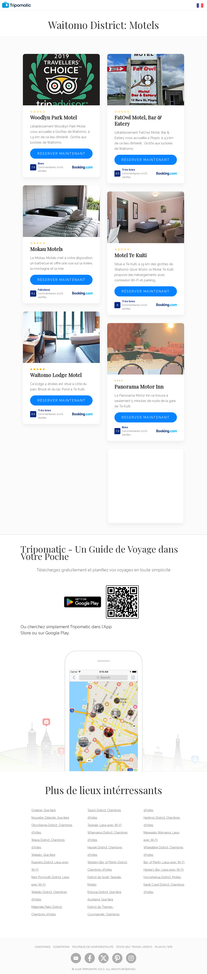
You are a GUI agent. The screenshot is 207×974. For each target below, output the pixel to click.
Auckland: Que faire (100, 896)
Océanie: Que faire (43, 807)
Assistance (43, 943)
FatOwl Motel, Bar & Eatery (138, 119)
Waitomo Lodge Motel (56, 372)
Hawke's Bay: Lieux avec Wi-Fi (163, 866)
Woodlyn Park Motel (54, 116)
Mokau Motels (47, 247)
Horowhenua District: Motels (162, 873)
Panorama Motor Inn (139, 383)
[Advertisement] (145, 483)
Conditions (61, 943)
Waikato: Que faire (43, 851)
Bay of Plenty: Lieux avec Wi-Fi (164, 859)
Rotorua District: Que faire (104, 888)
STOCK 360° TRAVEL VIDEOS (134, 943)
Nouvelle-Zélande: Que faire (50, 814)
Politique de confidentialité (92, 943)
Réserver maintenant (61, 153)
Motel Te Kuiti (131, 253)
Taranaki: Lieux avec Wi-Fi (104, 821)
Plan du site (164, 943)
